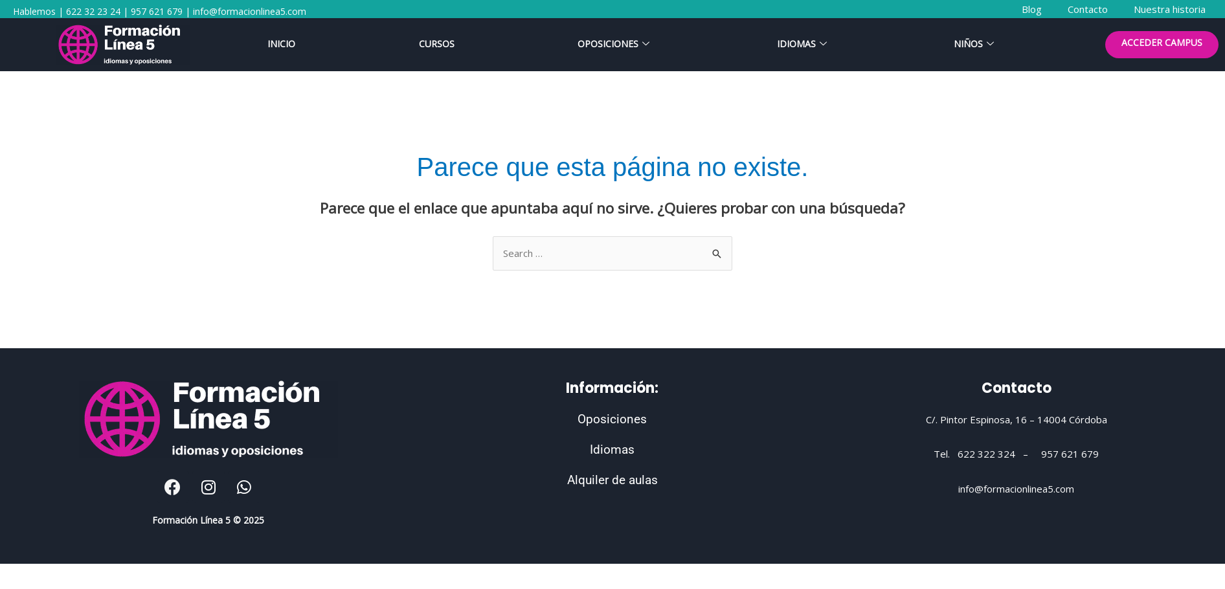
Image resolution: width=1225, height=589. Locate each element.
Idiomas (802, 44)
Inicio (281, 44)
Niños (974, 44)
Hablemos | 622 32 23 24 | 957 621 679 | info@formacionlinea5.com (159, 11)
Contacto (1016, 388)
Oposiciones (613, 44)
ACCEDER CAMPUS (1161, 43)
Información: (612, 388)
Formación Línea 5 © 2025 (208, 520)
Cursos (437, 44)
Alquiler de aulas (612, 479)
